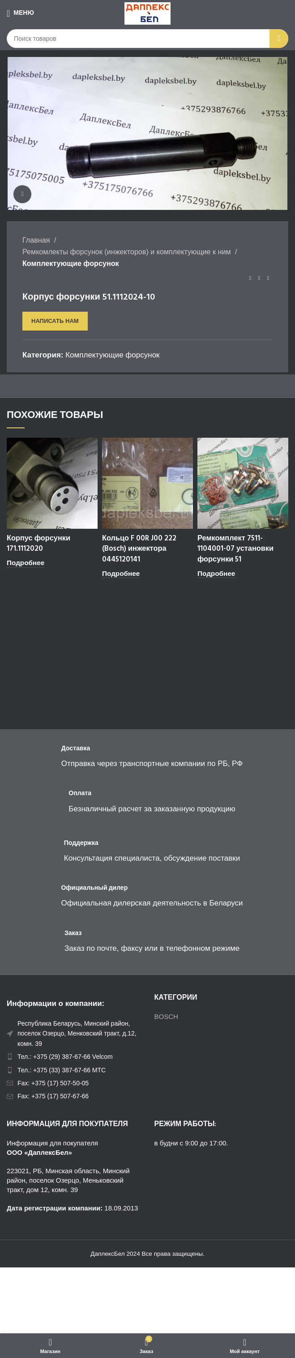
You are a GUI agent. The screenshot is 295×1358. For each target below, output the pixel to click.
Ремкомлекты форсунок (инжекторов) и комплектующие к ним (127, 252)
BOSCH (166, 1016)
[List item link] (74, 1057)
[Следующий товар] (268, 278)
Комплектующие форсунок (70, 263)
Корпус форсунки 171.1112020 (40, 543)
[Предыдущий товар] (250, 278)
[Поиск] (147, 38)
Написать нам (55, 321)
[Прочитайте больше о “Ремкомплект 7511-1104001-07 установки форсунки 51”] (216, 574)
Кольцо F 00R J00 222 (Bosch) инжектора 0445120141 (140, 549)
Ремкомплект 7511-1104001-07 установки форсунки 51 (236, 549)
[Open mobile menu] (20, 13)
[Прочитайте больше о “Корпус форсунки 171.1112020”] (25, 563)
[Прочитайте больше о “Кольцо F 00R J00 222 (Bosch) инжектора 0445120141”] (121, 574)
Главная (37, 240)
